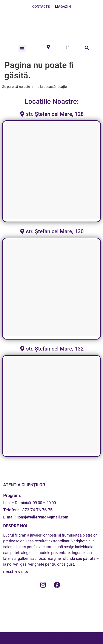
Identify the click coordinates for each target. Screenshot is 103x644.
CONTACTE (41, 7)
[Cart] (67, 47)
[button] (22, 48)
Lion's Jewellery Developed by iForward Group (51, 638)
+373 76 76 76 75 (36, 509)
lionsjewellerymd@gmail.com (42, 517)
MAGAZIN (63, 7)
